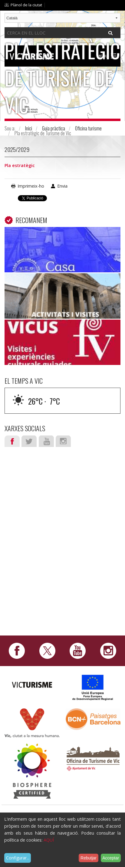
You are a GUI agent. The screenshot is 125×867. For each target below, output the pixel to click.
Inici (28, 128)
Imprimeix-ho (31, 186)
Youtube (46, 441)
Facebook (12, 441)
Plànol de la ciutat (26, 5)
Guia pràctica (53, 128)
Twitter (29, 441)
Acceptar (110, 858)
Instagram (63, 441)
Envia (62, 186)
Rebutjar (89, 858)
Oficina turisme (88, 128)
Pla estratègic (20, 165)
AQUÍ (49, 840)
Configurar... (17, 858)
